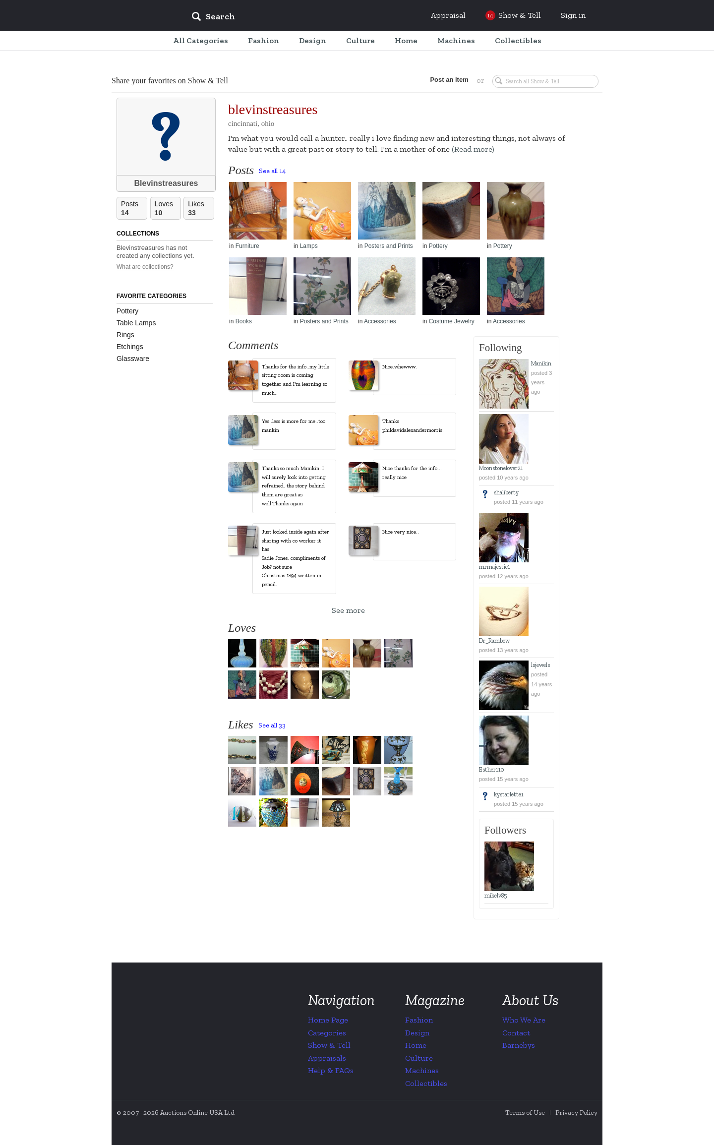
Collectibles (426, 1083)
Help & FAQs (331, 1070)
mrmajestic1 (494, 566)
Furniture (247, 245)
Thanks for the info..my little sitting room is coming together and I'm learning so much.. (295, 379)
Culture (419, 1058)
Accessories (380, 321)
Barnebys (518, 1045)
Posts (134, 208)
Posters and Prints (388, 245)
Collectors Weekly (124, 15)
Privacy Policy (576, 1112)
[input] (285, 17)
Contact (516, 1032)
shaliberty (506, 492)
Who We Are (523, 1019)
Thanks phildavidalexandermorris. (413, 425)
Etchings (130, 347)
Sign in (573, 15)
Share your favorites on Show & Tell (170, 80)
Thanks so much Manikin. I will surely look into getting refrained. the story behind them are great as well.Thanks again (294, 485)
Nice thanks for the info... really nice (412, 473)
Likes (201, 208)
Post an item (448, 79)
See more (348, 610)
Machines (422, 1070)
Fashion (419, 1019)
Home (415, 1045)
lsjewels (540, 665)
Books (244, 321)
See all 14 (272, 171)
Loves (167, 208)
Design (417, 1032)
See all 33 (272, 725)
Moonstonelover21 (501, 468)
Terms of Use (525, 1112)
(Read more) (473, 149)
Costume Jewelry (452, 321)
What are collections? (145, 267)
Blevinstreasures (166, 183)
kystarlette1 (509, 794)
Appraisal (448, 15)
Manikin (541, 363)
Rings (125, 335)
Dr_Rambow (494, 640)
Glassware (133, 358)
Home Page (328, 1019)
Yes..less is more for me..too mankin (293, 425)
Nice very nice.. (400, 532)
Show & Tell (329, 1045)
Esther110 (491, 769)
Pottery (127, 311)
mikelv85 (495, 895)
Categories (327, 1032)
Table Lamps (136, 323)
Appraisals (327, 1058)
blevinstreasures (272, 109)
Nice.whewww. (399, 366)
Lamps (309, 245)
